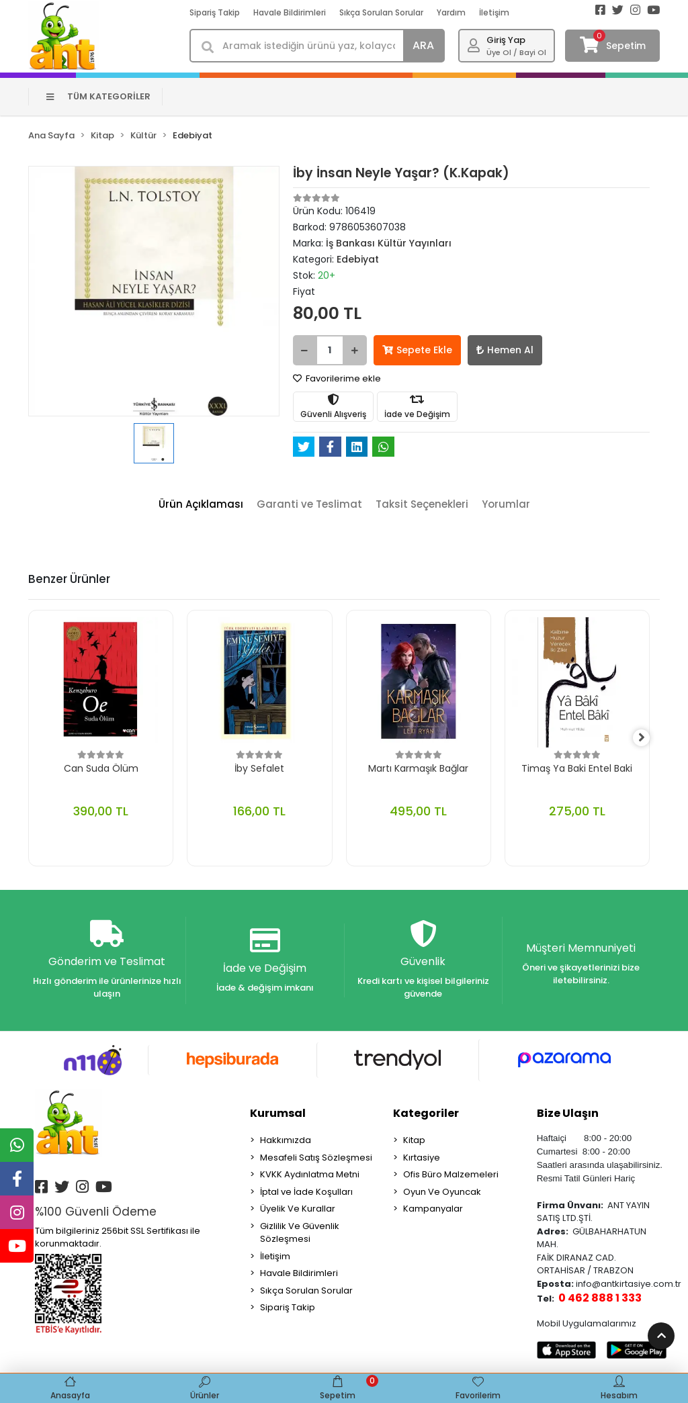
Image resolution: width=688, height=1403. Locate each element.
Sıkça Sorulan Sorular (381, 12)
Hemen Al (504, 350)
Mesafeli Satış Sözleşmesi (316, 1158)
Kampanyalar (433, 1210)
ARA (423, 45)
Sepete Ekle (417, 350)
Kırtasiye (421, 1158)
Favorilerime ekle (337, 378)
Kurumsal (278, 1114)
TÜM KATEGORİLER (98, 96)
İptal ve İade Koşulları (306, 1192)
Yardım (451, 12)
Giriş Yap (505, 40)
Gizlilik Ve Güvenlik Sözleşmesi (299, 1233)
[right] (650, 738)
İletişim (494, 12)
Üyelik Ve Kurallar (297, 1210)
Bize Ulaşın (568, 1114)
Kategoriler (426, 1114)
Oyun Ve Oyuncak (442, 1192)
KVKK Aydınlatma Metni (309, 1175)
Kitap (414, 1141)
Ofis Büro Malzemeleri (451, 1175)
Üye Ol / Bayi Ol (516, 52)
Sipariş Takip (214, 12)
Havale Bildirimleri (289, 12)
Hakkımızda (285, 1141)
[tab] (201, 504)
